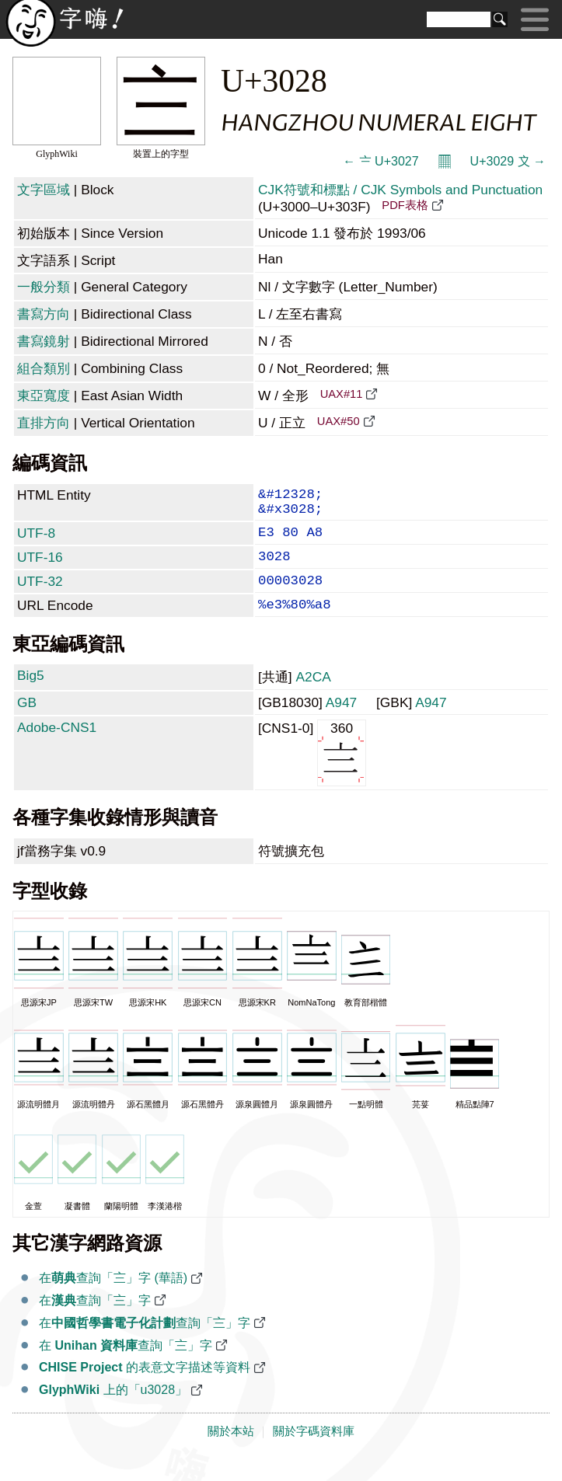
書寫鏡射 (43, 341)
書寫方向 (43, 314)
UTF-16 (40, 568)
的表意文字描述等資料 (144, 1387)
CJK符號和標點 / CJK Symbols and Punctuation (400, 189)
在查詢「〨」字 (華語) (113, 1298)
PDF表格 (405, 205)
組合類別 (43, 368)
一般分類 (43, 286)
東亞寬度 (43, 395)
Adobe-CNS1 (56, 747)
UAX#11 (341, 394)
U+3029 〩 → (508, 161)
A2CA (312, 697)
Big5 (30, 695)
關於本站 (231, 1451)
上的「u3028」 (113, 1410)
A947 (341, 722)
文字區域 (43, 189)
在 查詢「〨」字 (125, 1365)
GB (27, 722)
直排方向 (43, 422)
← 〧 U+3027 (380, 161)
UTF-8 (36, 541)
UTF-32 (40, 595)
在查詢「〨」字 (95, 1320)
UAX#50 (338, 421)
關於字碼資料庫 (313, 1451)
